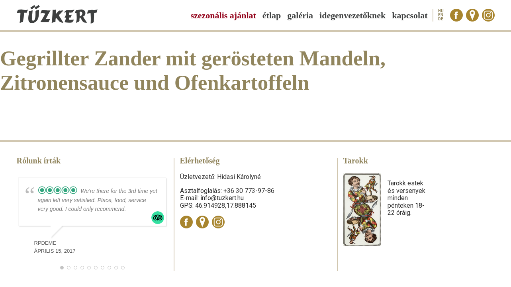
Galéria (300, 15)
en (440, 15)
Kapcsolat (409, 15)
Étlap (271, 15)
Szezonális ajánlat (223, 15)
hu (441, 11)
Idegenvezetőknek (352, 15)
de (440, 19)
